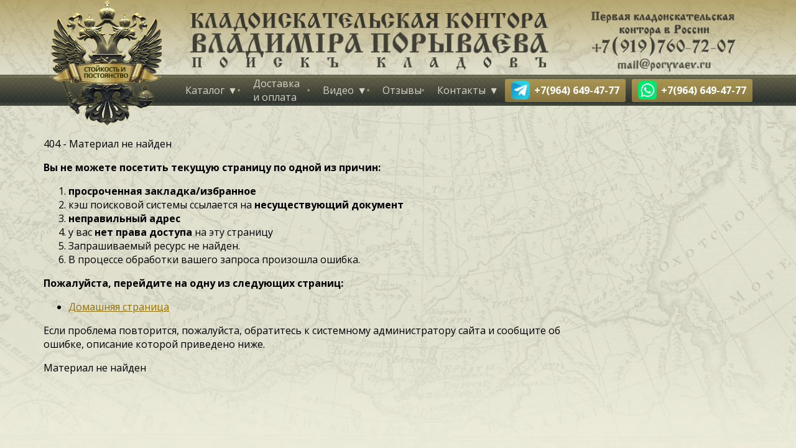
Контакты (461, 90)
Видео (338, 90)
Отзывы (402, 90)
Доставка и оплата (276, 90)
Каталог (204, 90)
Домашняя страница (118, 307)
